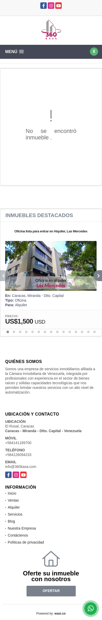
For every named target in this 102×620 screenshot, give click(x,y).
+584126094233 (18, 455)
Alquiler (14, 507)
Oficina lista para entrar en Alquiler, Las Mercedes (51, 231)
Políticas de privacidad (26, 542)
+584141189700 (18, 443)
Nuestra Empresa (22, 528)
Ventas (13, 500)
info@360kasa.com (20, 467)
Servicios (15, 514)
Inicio (12, 493)
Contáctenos (18, 535)
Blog (11, 521)
